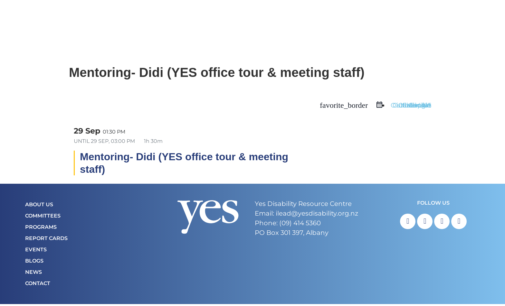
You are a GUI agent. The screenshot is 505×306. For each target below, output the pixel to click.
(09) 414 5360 (300, 225)
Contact (37, 285)
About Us (39, 206)
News (33, 274)
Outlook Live (411, 107)
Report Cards (46, 240)
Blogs (34, 263)
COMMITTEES (43, 218)
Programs (41, 229)
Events (36, 251)
